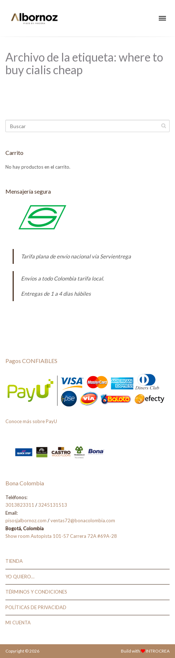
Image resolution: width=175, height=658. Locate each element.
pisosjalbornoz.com (26, 520)
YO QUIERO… (19, 576)
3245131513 (52, 505)
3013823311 (19, 505)
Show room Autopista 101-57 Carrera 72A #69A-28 (61, 536)
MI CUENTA (18, 622)
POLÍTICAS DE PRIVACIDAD (35, 607)
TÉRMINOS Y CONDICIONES (36, 592)
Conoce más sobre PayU (31, 421)
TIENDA (14, 561)
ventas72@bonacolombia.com (83, 520)
